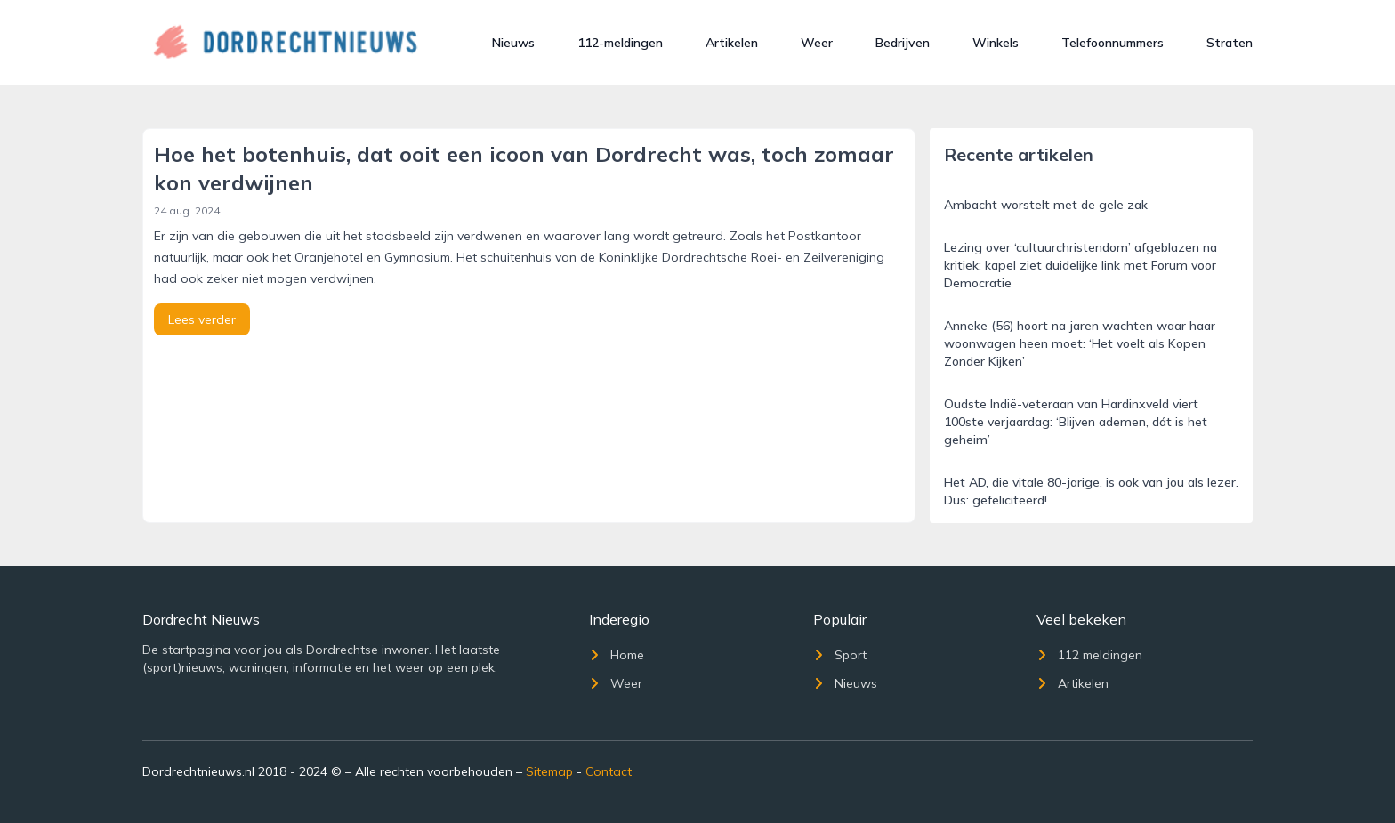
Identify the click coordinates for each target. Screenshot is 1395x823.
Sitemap (549, 771)
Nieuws (513, 43)
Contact (608, 771)
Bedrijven (902, 43)
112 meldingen (1089, 655)
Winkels (995, 43)
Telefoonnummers (1112, 43)
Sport (840, 655)
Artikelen (732, 43)
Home (616, 655)
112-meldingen (620, 43)
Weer (817, 43)
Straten (1229, 43)
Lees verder (202, 319)
